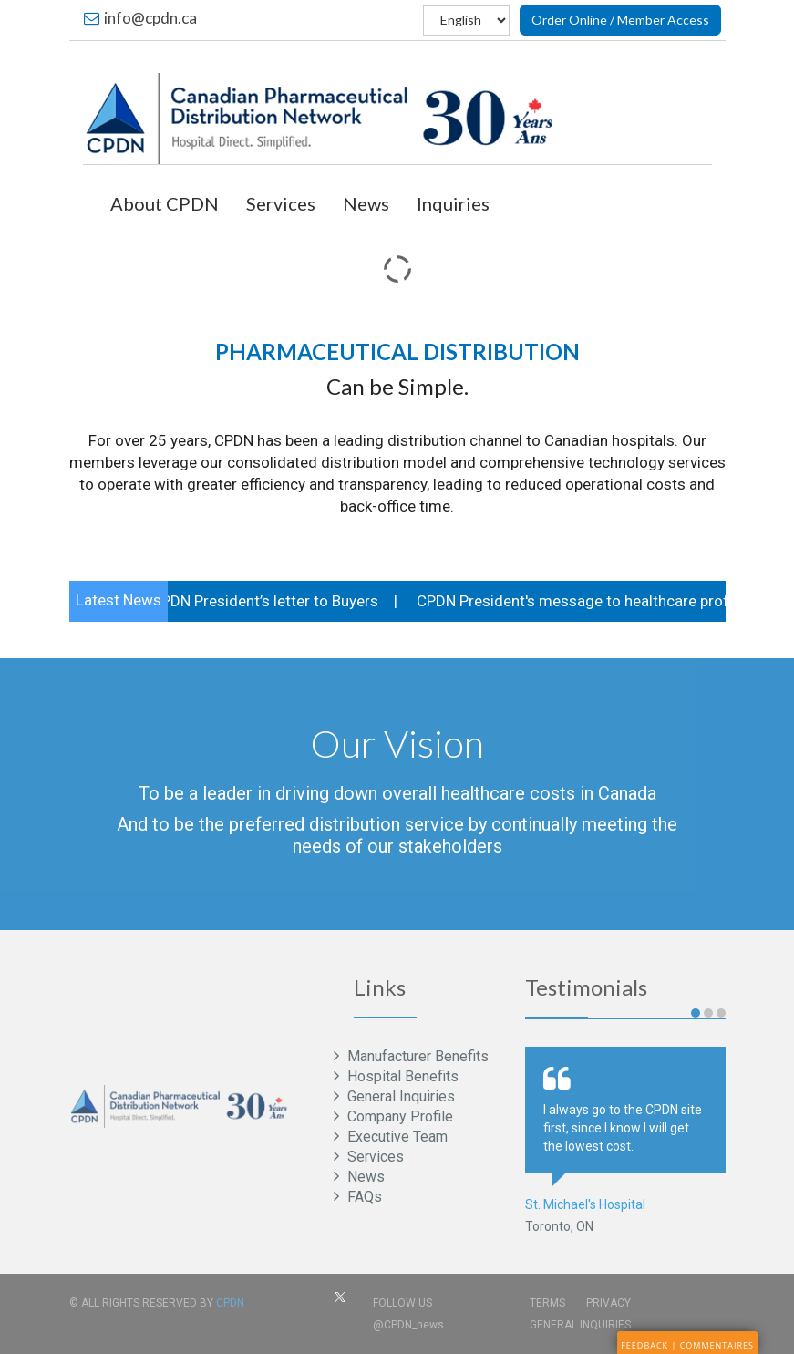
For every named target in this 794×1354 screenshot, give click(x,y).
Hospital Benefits (401, 1076)
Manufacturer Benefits (416, 1056)
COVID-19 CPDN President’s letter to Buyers (228, 601)
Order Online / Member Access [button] (620, 19)
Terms (547, 1303)
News (366, 203)
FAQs (363, 1196)
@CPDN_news (408, 1324)
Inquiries (453, 203)
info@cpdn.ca (140, 17)
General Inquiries (399, 1096)
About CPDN (164, 203)
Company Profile (398, 1116)
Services (280, 203)
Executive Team (396, 1136)
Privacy (608, 1303)
